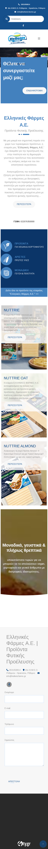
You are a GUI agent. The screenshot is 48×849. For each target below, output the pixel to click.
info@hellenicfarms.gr (26, 12)
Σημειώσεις (9, 740)
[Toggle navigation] (39, 38)
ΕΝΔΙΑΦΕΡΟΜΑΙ (34, 91)
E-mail (7, 708)
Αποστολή (14, 781)
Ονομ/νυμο (9, 692)
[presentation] (24, 773)
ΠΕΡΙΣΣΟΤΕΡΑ (24, 204)
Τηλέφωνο (9, 724)
